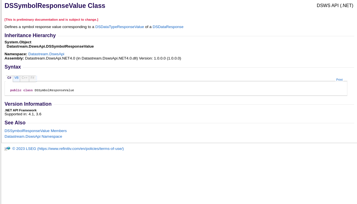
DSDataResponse (168, 27)
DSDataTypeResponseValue (119, 27)
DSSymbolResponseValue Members (36, 131)
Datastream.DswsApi (46, 54)
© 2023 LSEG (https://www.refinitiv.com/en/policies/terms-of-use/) (64, 149)
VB (16, 77)
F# (32, 77)
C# (9, 77)
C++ (24, 77)
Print (339, 79)
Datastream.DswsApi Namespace (33, 137)
